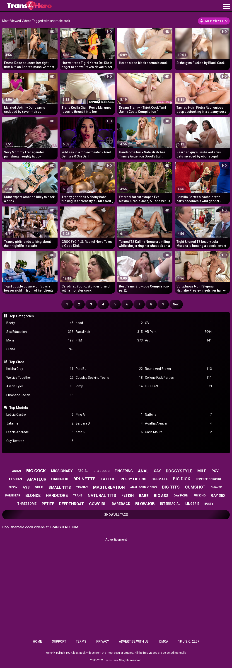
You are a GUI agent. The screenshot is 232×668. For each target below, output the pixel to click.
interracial (170, 504)
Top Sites (16, 362)
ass (26, 487)
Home (37, 641)
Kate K (109, 432)
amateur (36, 479)
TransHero (111, 660)
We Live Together (39, 378)
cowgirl (97, 503)
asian (16, 471)
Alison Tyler (39, 386)
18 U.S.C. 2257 (188, 641)
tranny (82, 487)
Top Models (18, 408)
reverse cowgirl (209, 479)
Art (178, 340)
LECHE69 (178, 386)
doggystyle (179, 471)
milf (201, 471)
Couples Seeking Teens (109, 378)
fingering (124, 471)
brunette (84, 478)
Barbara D (109, 423)
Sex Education (39, 332)
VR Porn (178, 332)
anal (143, 471)
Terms (81, 641)
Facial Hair (109, 332)
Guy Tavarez (39, 441)
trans (77, 495)
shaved (216, 487)
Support (59, 641)
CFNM (39, 349)
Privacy (102, 641)
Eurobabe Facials (39, 395)
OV (178, 323)
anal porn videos (143, 487)
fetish (127, 495)
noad (109, 323)
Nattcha (178, 415)
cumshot (195, 487)
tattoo (108, 479)
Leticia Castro (39, 415)
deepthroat (71, 503)
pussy (12, 487)
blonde (33, 495)
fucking (199, 495)
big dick (181, 478)
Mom (39, 340)
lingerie (192, 504)
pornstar (12, 495)
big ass (161, 495)
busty (208, 503)
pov (215, 471)
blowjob (145, 503)
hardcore (57, 495)
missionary (62, 471)
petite (48, 504)
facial (83, 471)
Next (176, 304)
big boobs (101, 471)
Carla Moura (178, 432)
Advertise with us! (134, 641)
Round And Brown (178, 369)
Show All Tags (116, 514)
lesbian (15, 479)
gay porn (181, 495)
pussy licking (133, 479)
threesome (26, 504)
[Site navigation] (226, 6)
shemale (160, 479)
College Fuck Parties (178, 378)
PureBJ (109, 369)
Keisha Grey (39, 369)
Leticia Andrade (39, 432)
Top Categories (21, 316)
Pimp (109, 386)
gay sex (218, 496)
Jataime (39, 423)
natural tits (102, 495)
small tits (59, 487)
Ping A (109, 415)
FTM (109, 340)
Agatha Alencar (178, 423)
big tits (171, 487)
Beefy (39, 323)
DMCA (163, 641)
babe (144, 495)
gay (157, 471)
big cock (36, 470)
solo (39, 487)
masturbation (109, 487)
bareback (121, 504)
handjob (59, 479)
